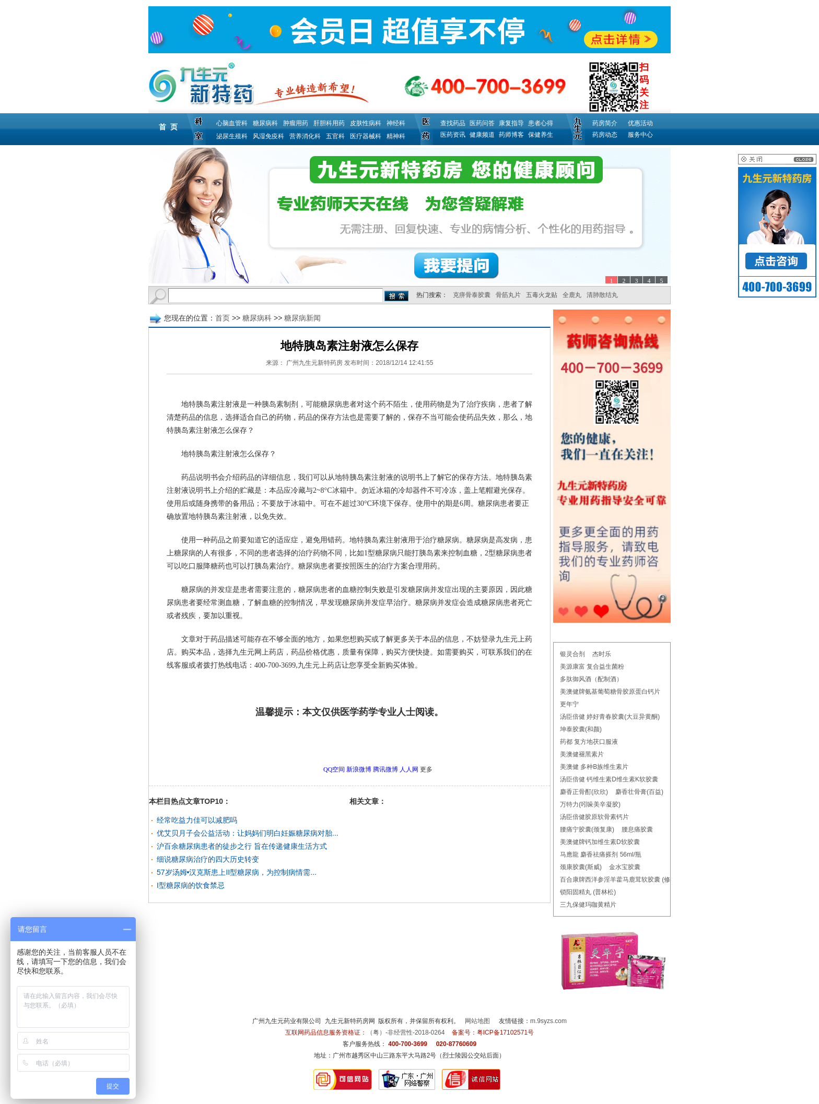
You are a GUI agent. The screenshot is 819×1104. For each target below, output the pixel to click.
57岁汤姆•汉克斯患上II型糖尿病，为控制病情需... (237, 872)
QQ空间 (334, 769)
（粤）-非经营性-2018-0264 (405, 1032)
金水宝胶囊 (624, 867)
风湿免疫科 (268, 136)
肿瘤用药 (295, 123)
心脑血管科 (232, 123)
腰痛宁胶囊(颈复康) (587, 829)
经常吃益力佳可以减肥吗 (197, 820)
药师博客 (511, 134)
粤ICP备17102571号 (505, 1032)
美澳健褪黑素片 (582, 754)
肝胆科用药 (329, 123)
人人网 (409, 769)
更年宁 (569, 704)
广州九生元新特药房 (314, 362)
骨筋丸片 (508, 295)
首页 (222, 318)
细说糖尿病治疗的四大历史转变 (208, 859)
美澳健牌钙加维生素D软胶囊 (600, 842)
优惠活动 (640, 123)
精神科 (396, 136)
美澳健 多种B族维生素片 (594, 766)
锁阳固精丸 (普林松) (588, 892)
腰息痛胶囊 (637, 829)
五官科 (335, 136)
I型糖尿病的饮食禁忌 (191, 885)
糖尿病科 (265, 123)
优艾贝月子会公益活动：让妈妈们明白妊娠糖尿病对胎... (247, 833)
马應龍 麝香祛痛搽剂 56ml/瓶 (600, 854)
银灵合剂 (572, 654)
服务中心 (640, 134)
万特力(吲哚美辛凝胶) (590, 804)
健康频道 (482, 134)
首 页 (168, 127)
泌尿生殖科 (232, 136)
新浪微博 (358, 769)
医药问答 (482, 123)
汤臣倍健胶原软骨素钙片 (594, 817)
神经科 (396, 123)
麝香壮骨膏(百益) (639, 792)
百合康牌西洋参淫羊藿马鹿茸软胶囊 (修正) (619, 879)
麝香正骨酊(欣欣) (584, 792)
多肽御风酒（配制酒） (591, 679)
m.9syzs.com (548, 1021)
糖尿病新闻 (302, 318)
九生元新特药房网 (350, 1021)
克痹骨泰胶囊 (471, 295)
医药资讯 (452, 134)
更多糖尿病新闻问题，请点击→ (327, 741)
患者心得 (540, 123)
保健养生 (540, 134)
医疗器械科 (365, 136)
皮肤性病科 (365, 123)
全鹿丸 (572, 295)
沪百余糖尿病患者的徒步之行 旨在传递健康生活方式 (242, 846)
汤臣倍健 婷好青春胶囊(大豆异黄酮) (610, 716)
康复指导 (511, 123)
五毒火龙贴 (541, 295)
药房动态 (604, 134)
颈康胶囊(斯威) (581, 867)
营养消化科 (305, 136)
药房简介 (604, 123)
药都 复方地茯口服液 (589, 741)
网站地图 (477, 1021)
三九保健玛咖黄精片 (588, 904)
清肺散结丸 (602, 295)
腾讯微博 (385, 769)
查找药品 (452, 123)
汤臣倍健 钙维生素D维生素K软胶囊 (609, 779)
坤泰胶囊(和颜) (581, 729)
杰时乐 (601, 654)
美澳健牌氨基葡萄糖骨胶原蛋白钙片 (610, 691)
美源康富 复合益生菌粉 (592, 666)
